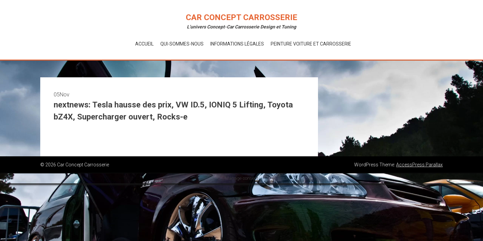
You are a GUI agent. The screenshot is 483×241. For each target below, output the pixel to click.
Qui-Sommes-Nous (182, 44)
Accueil (144, 44)
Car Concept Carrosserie (241, 17)
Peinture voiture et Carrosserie (311, 44)
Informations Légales (237, 44)
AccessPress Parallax (419, 164)
